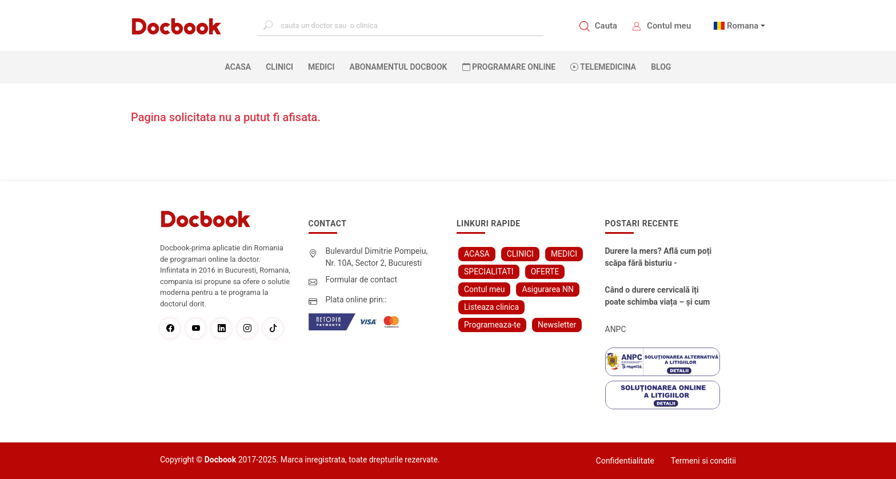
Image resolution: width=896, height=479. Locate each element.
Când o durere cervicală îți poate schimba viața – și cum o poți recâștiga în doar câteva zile (659, 296)
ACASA (240, 66)
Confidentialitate (625, 460)
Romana (743, 26)
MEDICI (321, 66)
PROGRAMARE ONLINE (509, 66)
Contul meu (669, 26)
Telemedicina (603, 66)
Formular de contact (362, 279)
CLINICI (279, 66)
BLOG (661, 66)
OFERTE (545, 271)
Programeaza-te (492, 324)
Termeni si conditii (703, 460)
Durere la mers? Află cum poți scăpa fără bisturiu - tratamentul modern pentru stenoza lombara (658, 257)
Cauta (606, 26)
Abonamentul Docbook (398, 66)
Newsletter (557, 324)
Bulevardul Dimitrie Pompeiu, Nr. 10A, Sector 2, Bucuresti (377, 257)
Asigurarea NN (548, 289)
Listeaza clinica (491, 307)
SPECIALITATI (489, 271)
